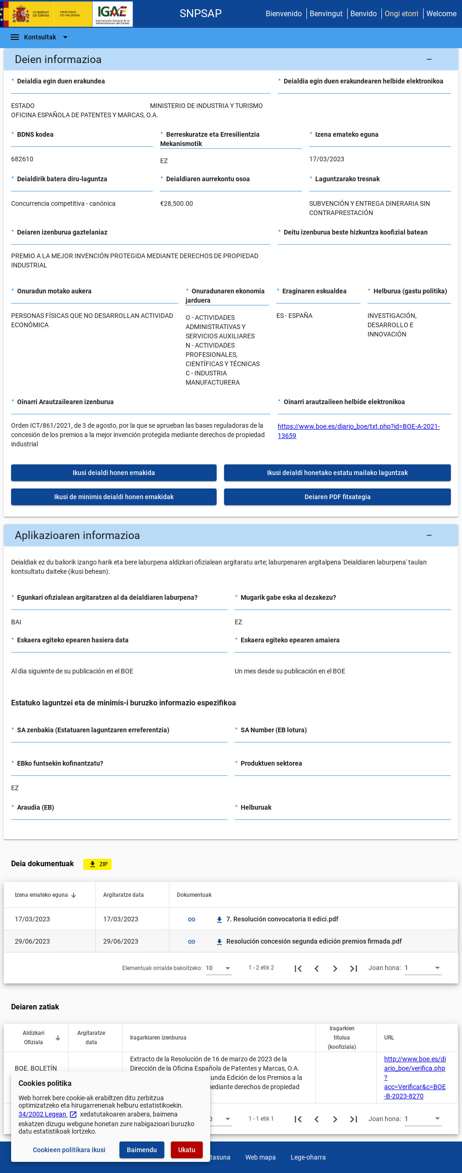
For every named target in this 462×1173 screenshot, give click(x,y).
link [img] (191, 919)
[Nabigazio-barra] (40, 37)
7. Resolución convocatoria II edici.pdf (277, 919)
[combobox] (219, 967)
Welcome (441, 13)
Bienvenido (284, 13)
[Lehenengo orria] (298, 967)
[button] (231, 59)
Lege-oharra (308, 1157)
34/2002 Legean (48, 1114)
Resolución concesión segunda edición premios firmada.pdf (308, 941)
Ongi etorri (401, 13)
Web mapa (260, 1157)
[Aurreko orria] (316, 967)
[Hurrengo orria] (335, 967)
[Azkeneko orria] (353, 967)
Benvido (363, 13)
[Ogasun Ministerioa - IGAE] (71, 14)
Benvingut (326, 13)
